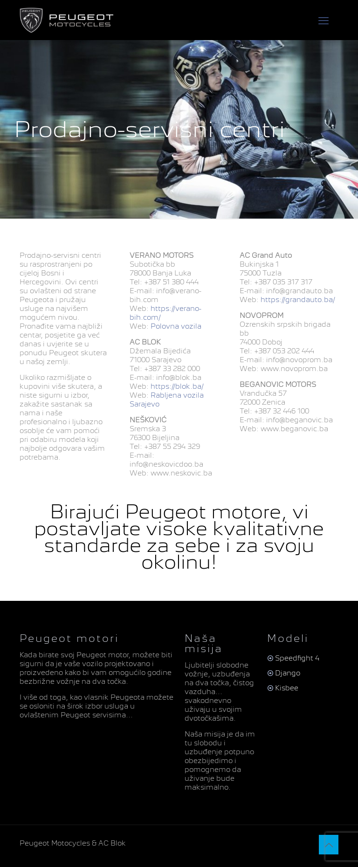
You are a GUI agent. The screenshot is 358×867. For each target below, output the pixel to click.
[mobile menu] (323, 20)
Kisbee (286, 688)
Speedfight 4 (297, 658)
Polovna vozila (175, 326)
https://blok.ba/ (176, 386)
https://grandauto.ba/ (297, 300)
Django (287, 673)
